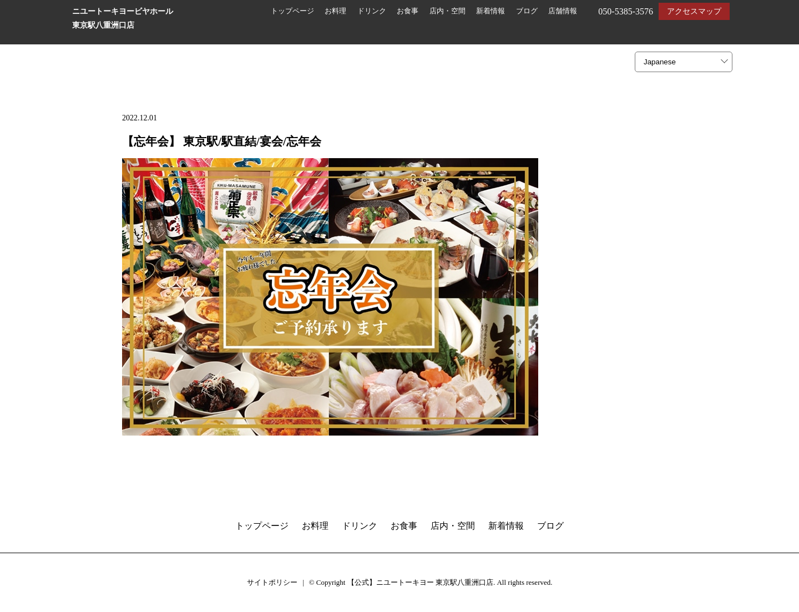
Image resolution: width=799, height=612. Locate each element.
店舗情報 (562, 11)
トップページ (292, 11)
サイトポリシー (272, 582)
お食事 (407, 11)
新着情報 (490, 11)
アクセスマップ (694, 11)
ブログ (527, 11)
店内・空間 (447, 11)
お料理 (335, 11)
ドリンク (371, 11)
